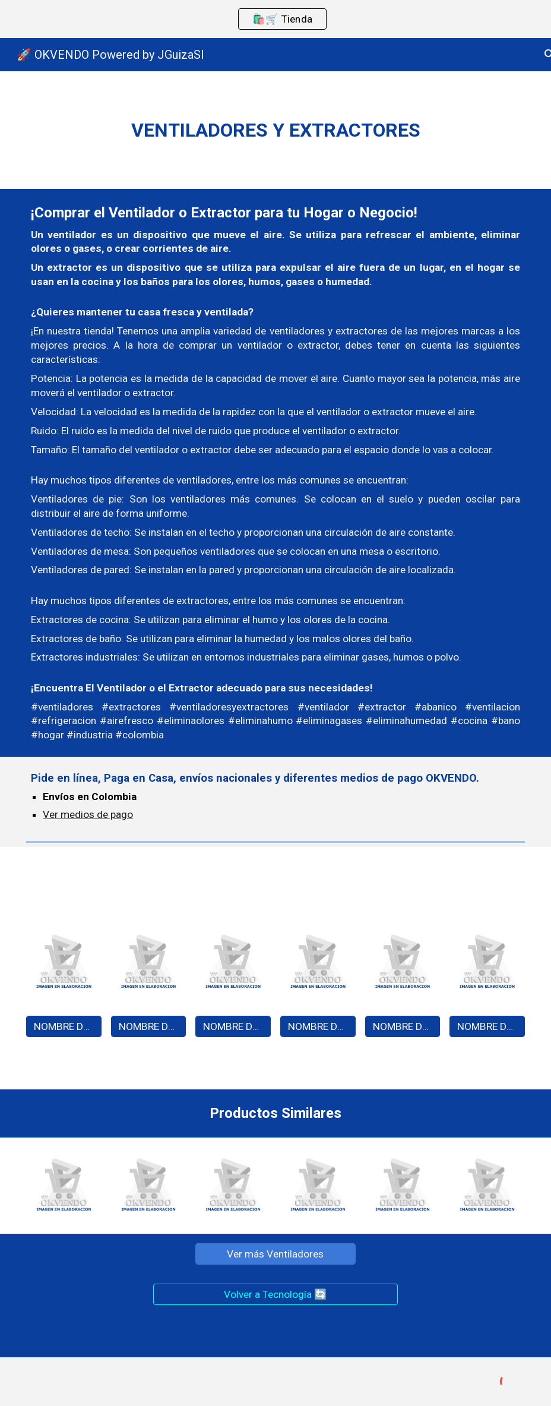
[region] (275, 19)
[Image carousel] (64, 965)
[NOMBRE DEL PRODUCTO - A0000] (64, 1026)
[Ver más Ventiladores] (275, 1254)
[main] (275, 130)
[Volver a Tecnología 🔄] (275, 1294)
